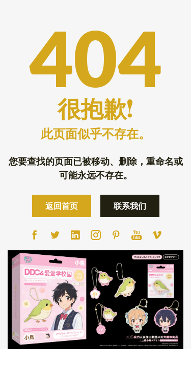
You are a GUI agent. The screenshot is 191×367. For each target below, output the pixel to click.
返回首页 (61, 206)
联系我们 (130, 206)
